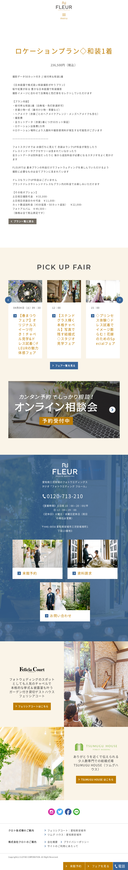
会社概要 (53, 842)
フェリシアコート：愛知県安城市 (67, 830)
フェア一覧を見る (65, 366)
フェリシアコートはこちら (33, 706)
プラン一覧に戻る (24, 221)
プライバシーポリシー (76, 842)
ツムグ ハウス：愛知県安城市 (65, 835)
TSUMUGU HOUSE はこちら (97, 779)
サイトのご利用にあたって (63, 846)
